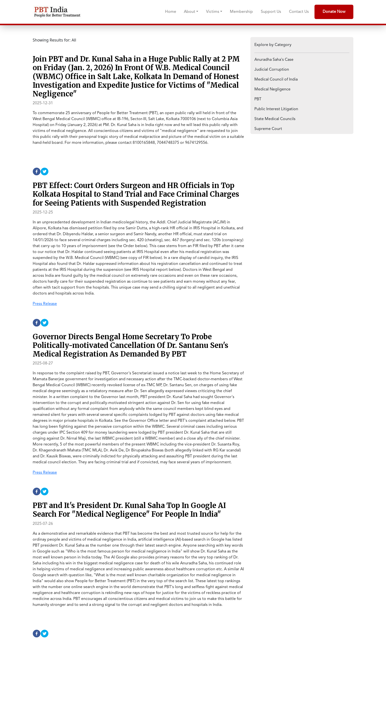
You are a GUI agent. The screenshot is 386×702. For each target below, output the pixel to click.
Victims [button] (212, 12)
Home (170, 12)
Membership (241, 12)
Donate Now (334, 12)
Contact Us (299, 12)
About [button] (189, 12)
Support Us (271, 12)
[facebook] (37, 171)
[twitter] (44, 171)
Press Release (45, 304)
